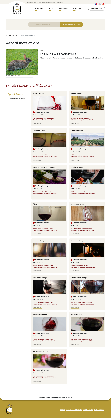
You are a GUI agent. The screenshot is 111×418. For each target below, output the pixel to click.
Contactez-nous (96, 8)
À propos (39, 9)
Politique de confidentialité (74, 409)
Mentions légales (88, 409)
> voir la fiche (37, 123)
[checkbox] (18, 98)
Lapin (41, 50)
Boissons (63, 9)
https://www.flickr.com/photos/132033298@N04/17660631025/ (19, 76)
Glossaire (77, 9)
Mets (51, 9)
